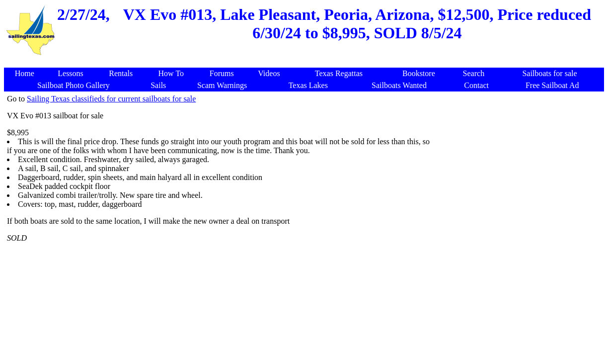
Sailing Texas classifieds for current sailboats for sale (111, 98)
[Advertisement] (517, 243)
